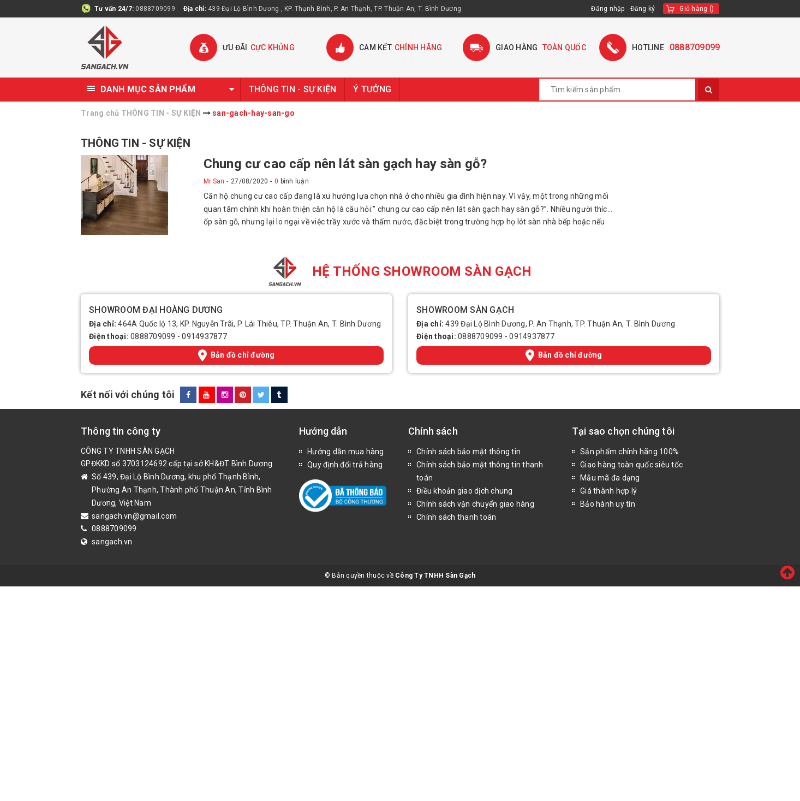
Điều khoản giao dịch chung (464, 490)
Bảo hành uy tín (607, 504)
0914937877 (204, 336)
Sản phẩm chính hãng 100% (629, 451)
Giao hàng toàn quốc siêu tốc (631, 464)
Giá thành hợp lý (608, 490)
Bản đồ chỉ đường (236, 355)
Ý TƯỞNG (372, 89)
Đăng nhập (607, 9)
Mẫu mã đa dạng (610, 477)
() (696, 9)
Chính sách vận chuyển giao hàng (475, 504)
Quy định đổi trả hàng (345, 464)
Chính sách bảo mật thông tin (468, 451)
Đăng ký (642, 9)
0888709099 (155, 9)
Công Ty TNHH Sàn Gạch (435, 575)
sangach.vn (112, 541)
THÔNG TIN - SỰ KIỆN (293, 89)
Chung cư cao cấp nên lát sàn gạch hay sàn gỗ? (345, 163)
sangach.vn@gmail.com (134, 516)
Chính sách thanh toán (456, 517)
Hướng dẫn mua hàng (345, 451)
